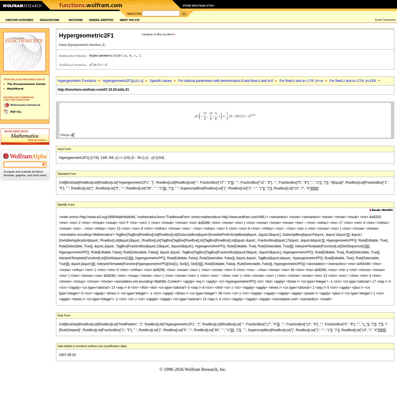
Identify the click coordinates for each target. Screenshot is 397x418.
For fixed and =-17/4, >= (301, 81)
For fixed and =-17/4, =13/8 (352, 81)
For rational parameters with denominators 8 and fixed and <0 (225, 81)
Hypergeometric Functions (77, 81)
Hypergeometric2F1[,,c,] (123, 81)
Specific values (161, 81)
